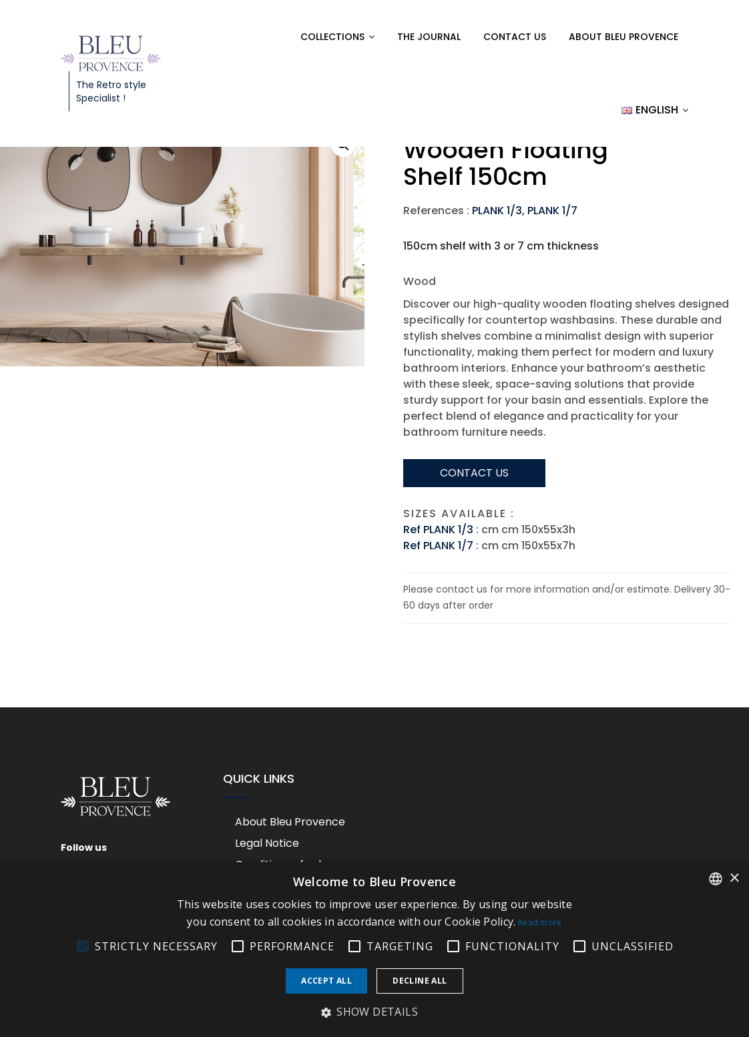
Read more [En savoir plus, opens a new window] (540, 922)
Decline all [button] (420, 980)
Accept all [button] (326, 980)
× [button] (734, 879)
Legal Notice (267, 843)
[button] (374, 1012)
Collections (332, 36)
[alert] (374, 949)
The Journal (429, 36)
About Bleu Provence (623, 36)
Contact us (514, 36)
